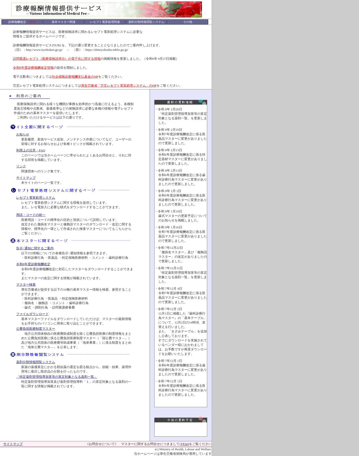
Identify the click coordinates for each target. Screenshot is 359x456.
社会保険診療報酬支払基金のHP (75, 76)
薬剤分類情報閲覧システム (35, 362)
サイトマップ (26, 178)
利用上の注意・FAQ (30, 150)
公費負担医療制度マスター (35, 328)
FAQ (186, 444)
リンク (21, 166)
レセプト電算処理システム (35, 197)
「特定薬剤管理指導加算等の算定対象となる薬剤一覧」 (56, 377)
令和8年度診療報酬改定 (33, 264)
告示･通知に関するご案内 (35, 248)
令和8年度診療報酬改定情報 (33, 67)
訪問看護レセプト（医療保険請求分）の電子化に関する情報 (56, 59)
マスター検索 (26, 284)
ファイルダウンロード (32, 314)
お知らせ (22, 134)
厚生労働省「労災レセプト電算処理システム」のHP (119, 85)
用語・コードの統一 (30, 215)
